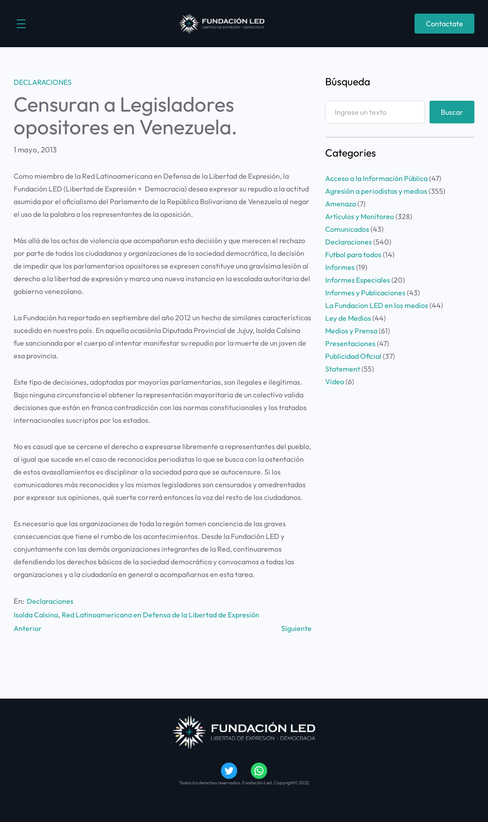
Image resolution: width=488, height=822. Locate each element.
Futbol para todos (353, 254)
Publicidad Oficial (353, 356)
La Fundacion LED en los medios (376, 305)
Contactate (444, 23)
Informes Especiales (357, 279)
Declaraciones (43, 82)
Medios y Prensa (351, 330)
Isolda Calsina (37, 614)
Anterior (28, 627)
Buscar (452, 112)
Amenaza (340, 203)
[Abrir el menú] (21, 23)
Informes (340, 267)
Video (334, 381)
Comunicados (347, 229)
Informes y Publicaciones (365, 292)
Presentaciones (350, 343)
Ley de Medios (348, 318)
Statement (342, 368)
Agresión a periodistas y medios (376, 191)
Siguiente (296, 627)
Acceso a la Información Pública (376, 178)
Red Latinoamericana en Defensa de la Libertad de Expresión (167, 614)
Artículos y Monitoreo (359, 216)
